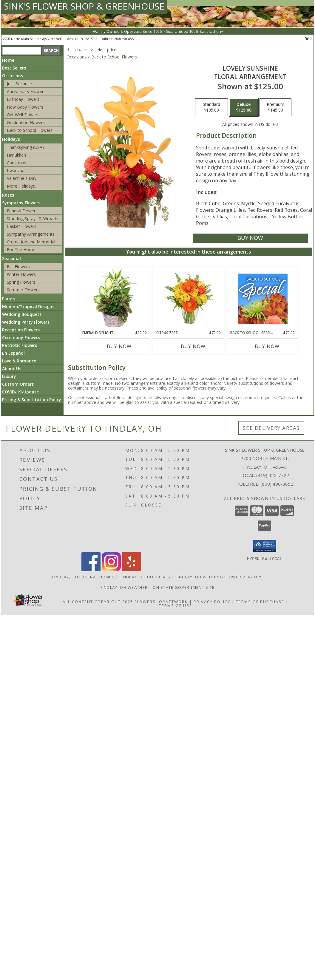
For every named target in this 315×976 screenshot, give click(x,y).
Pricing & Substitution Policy (31, 399)
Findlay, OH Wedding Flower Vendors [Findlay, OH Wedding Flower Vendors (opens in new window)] (219, 577)
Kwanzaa (15, 170)
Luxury (9, 376)
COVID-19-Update (20, 392)
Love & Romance (19, 361)
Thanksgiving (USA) (25, 147)
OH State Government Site (183, 587)
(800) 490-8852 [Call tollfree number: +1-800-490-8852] (124, 38)
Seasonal (11, 258)
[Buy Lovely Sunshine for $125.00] (250, 238)
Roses (8, 195)
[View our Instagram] (111, 569)
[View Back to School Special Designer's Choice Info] (263, 298)
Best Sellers (14, 68)
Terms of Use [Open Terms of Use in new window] (175, 605)
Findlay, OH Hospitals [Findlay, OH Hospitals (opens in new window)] (145, 577)
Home (8, 60)
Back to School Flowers (29, 130)
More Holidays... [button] (22, 186)
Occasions (12, 75)
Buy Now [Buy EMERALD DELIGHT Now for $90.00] (119, 346)
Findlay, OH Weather (124, 587)
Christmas (16, 163)
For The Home (21, 249)
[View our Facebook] (91, 569)
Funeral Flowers (22, 211)
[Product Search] (21, 51)
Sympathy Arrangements (31, 234)
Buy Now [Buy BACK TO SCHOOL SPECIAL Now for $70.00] (267, 346)
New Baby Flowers (25, 107)
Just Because (19, 84)
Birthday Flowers (23, 99)
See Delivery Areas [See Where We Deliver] (271, 427)
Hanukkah (16, 155)
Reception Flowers (21, 330)
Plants (8, 299)
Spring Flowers (21, 282)
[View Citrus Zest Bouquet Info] (189, 298)
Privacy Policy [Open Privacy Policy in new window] (212, 601)
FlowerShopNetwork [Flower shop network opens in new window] (161, 601)
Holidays (11, 139)
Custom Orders (18, 384)
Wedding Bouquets (21, 314)
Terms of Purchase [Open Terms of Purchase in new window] (260, 601)
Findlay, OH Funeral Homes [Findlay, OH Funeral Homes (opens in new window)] (83, 577)
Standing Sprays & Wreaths (33, 218)
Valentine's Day (21, 178)
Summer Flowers (23, 290)
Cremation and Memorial (31, 242)
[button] (264, 546)
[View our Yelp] (131, 569)
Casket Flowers (21, 226)
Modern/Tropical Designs (28, 306)
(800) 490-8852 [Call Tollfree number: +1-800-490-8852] (276, 484)
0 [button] (308, 38)
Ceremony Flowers (21, 337)
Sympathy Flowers (21, 203)
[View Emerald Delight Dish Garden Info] (115, 298)
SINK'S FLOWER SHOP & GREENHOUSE (84, 6)
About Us (11, 368)
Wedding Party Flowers (26, 322)
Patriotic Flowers (19, 345)
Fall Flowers (18, 266)
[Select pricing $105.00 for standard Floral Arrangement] (211, 107)
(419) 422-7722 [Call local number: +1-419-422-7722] (86, 38)
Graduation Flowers (26, 122)
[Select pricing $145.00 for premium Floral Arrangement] (275, 107)
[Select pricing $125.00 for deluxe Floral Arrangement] (244, 107)
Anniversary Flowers (26, 91)
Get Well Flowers (23, 115)
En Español (13, 353)
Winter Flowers (21, 274)
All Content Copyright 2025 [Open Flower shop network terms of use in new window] (98, 601)
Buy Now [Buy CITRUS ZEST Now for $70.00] (193, 346)
